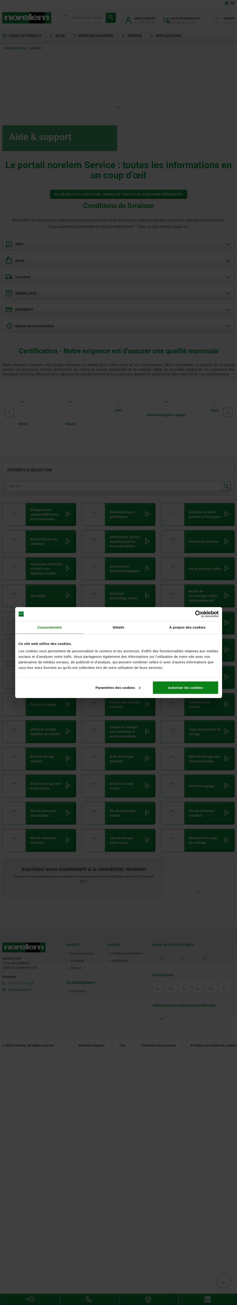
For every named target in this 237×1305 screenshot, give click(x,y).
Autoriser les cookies (185, 687)
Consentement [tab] (49, 627)
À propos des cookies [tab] (187, 627)
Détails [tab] (118, 627)
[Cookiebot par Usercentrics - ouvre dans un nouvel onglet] (198, 614)
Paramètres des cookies (117, 687)
